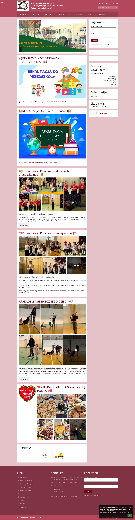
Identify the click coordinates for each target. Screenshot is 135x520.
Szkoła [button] (48, 14)
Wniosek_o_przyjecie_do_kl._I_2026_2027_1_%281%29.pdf (38, 162)
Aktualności (23, 507)
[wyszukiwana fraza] (108, 7)
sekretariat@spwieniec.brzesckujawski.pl (66, 482)
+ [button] (96, 4)
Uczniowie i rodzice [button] (63, 14)
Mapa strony (24, 497)
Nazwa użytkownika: (97, 26)
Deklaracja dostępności (27, 484)
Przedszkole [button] (79, 14)
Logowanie (114, 4)
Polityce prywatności (123, 512)
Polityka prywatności (26, 490)
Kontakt (22, 504)
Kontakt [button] (102, 14)
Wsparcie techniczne (26, 480)
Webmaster (23, 477)
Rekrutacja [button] (92, 14)
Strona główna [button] (24, 14)
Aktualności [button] (37, 14)
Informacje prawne (26, 487)
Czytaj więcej (24, 225)
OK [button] (130, 515)
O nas (22, 500)
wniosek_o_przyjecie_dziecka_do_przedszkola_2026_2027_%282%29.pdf (42, 102)
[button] (106, 4)
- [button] (100, 4)
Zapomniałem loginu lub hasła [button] (100, 45)
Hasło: (92, 33)
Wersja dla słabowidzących (26, 518)
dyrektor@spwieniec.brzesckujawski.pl (65, 496)
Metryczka (23, 494)
